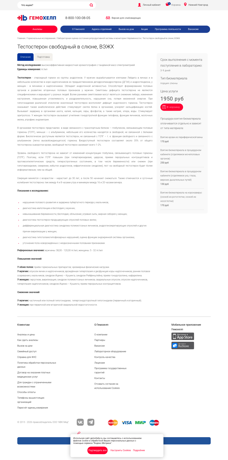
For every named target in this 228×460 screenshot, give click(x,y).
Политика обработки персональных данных (36, 364)
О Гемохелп (78, 29)
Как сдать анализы (27, 340)
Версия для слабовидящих (126, 18)
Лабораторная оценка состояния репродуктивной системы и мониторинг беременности (99, 38)
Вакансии (193, 29)
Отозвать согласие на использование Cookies (107, 385)
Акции (144, 29)
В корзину (173, 107)
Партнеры (99, 340)
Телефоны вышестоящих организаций (30, 399)
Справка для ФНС (26, 357)
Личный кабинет (152, 4)
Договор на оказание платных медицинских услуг (33, 374)
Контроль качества (104, 357)
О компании (100, 334)
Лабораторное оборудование (110, 351)
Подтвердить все (97, 450)
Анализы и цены (26, 334)
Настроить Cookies (121, 450)
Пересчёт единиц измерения (32, 407)
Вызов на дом (126, 29)
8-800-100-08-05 (77, 18)
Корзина (176, 4)
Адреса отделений (102, 29)
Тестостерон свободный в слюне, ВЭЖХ (161, 38)
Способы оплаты (26, 392)
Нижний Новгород (198, 4)
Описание (25, 57)
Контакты (99, 378)
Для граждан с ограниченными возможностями (34, 384)
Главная (21, 38)
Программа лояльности (168, 29)
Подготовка (43, 57)
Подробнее (139, 450)
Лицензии (99, 362)
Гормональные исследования (41, 38)
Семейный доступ (26, 351)
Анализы (37, 29)
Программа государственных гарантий (110, 370)
